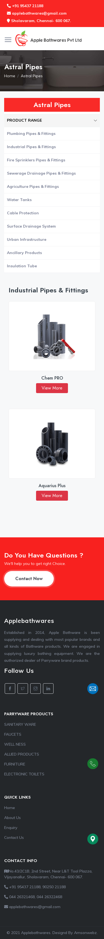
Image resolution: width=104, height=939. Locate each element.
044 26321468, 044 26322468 (33, 896)
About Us (12, 817)
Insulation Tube (22, 265)
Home (9, 75)
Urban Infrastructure (26, 239)
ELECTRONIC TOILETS (24, 774)
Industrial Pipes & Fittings (31, 146)
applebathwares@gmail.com (37, 13)
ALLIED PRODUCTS (21, 754)
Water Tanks (19, 199)
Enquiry (10, 827)
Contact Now (29, 578)
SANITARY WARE (20, 724)
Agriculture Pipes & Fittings (33, 186)
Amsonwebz (85, 932)
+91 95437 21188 (25, 5)
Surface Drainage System (31, 226)
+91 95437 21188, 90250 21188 (35, 886)
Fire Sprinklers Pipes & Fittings (36, 160)
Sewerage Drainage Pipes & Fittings (41, 173)
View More (52, 388)
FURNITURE (14, 764)
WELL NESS (15, 744)
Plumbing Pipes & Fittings (31, 133)
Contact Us (14, 837)
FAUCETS (12, 734)
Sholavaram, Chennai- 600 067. (39, 20)
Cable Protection (23, 212)
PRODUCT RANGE (52, 120)
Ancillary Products (24, 252)
